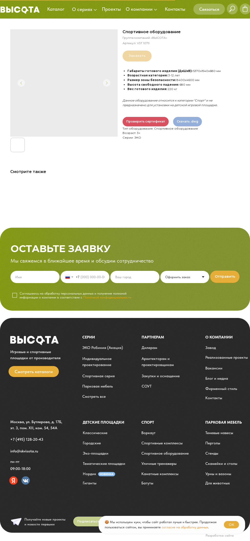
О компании (219, 337)
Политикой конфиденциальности (107, 297)
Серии (88, 337)
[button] (209, 9)
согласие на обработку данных (185, 527)
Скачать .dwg (187, 121)
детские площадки (103, 422)
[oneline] (134, 277)
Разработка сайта (220, 535)
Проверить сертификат (145, 121)
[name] (35, 277)
